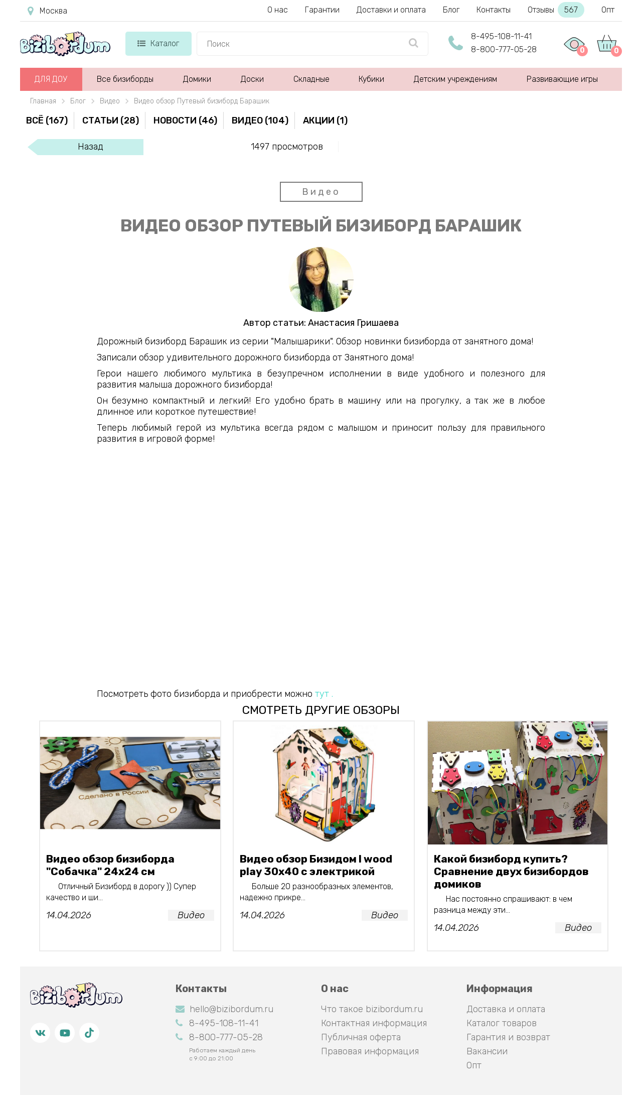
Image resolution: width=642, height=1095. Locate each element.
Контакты (493, 10)
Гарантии (322, 10)
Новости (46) (185, 120)
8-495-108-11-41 (501, 36)
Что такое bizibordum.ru (372, 1009)
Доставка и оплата (505, 1009)
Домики (197, 79)
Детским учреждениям (455, 79)
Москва (47, 11)
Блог (451, 10)
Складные (311, 79)
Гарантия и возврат (508, 1037)
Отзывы (556, 10)
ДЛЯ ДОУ (51, 79)
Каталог (158, 43)
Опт (607, 10)
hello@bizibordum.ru (224, 1009)
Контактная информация (374, 1023)
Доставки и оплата (391, 10)
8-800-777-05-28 (504, 49)
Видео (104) (260, 120)
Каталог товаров (501, 1023)
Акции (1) (325, 120)
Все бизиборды (125, 79)
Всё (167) (47, 120)
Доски (252, 79)
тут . (324, 693)
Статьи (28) (110, 120)
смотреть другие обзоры (321, 709)
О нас (277, 10)
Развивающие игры (562, 79)
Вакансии (487, 1051)
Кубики (371, 79)
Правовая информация (370, 1051)
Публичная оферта (361, 1037)
